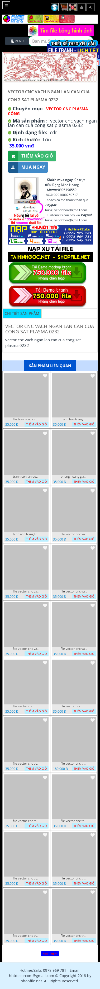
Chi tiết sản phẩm (22, 313)
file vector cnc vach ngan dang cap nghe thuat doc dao (74, 649)
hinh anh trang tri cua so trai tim (26, 534)
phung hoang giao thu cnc (74, 476)
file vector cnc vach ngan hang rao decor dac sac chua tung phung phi (26, 649)
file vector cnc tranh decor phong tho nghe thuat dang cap (74, 763)
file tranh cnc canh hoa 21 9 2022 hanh (26, 419)
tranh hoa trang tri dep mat (74, 419)
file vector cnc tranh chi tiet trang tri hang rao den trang (74, 878)
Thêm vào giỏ (30, 156)
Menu (17, 41)
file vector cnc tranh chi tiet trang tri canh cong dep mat (26, 936)
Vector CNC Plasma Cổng (48, 111)
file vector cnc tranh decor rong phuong (74, 706)
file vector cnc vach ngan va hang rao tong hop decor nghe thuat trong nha (26, 591)
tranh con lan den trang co (26, 476)
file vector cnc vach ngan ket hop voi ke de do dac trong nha (74, 591)
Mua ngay (26, 167)
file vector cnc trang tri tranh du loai (74, 936)
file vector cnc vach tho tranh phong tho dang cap (74, 534)
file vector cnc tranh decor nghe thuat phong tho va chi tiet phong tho (26, 821)
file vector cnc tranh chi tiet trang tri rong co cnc (26, 878)
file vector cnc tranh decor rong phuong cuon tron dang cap (26, 763)
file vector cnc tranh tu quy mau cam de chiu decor (26, 706)
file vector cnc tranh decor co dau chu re (74, 821)
